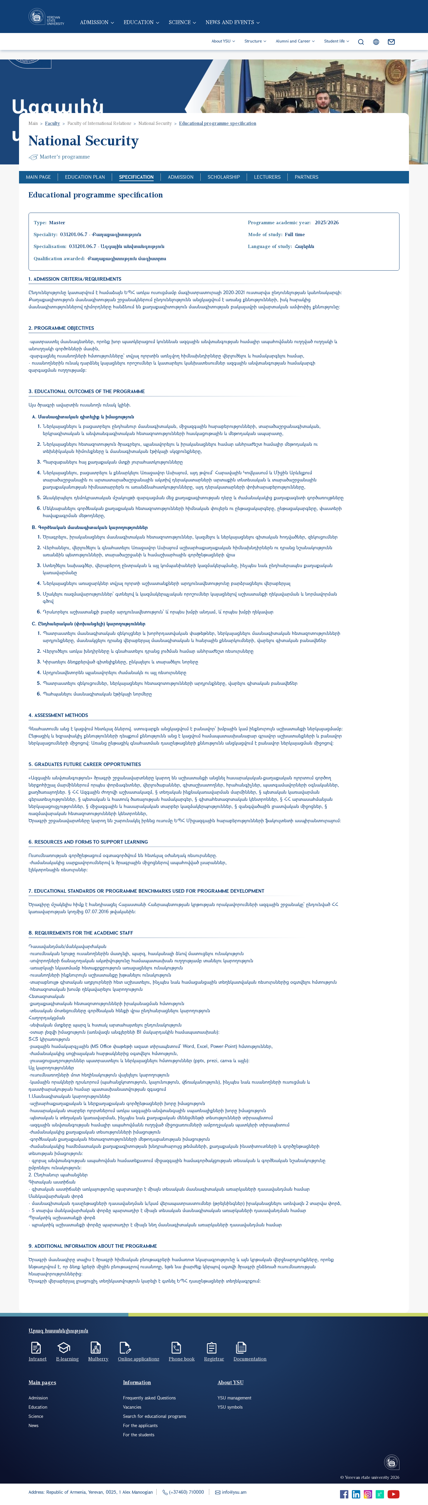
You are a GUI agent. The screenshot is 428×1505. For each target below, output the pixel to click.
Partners (306, 177)
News (33, 1425)
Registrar (214, 1358)
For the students (138, 1434)
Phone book (182, 1358)
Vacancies (132, 1407)
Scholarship (224, 177)
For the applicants (140, 1425)
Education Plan (85, 177)
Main (33, 123)
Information (137, 1382)
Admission (104, 29)
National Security (155, 123)
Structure (253, 51)
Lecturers (267, 177)
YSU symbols (230, 1407)
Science (193, 29)
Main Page (38, 177)
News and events (246, 29)
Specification (136, 177)
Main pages (42, 1382)
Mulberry (98, 1358)
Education (151, 29)
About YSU (221, 51)
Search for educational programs (154, 1416)
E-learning (67, 1358)
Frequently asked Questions (149, 1398)
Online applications (138, 1358)
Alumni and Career (293, 51)
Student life (334, 51)
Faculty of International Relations (99, 123)
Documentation (250, 1358)
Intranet (38, 1358)
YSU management (234, 1398)
